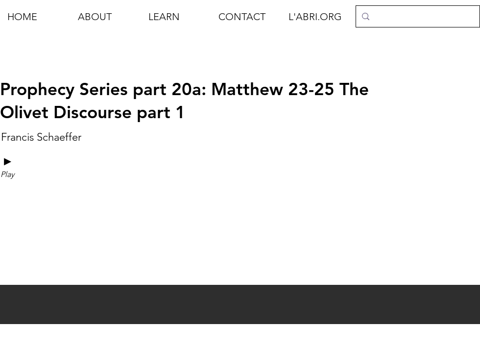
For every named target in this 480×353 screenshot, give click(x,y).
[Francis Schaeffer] (41, 137)
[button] (106, 16)
